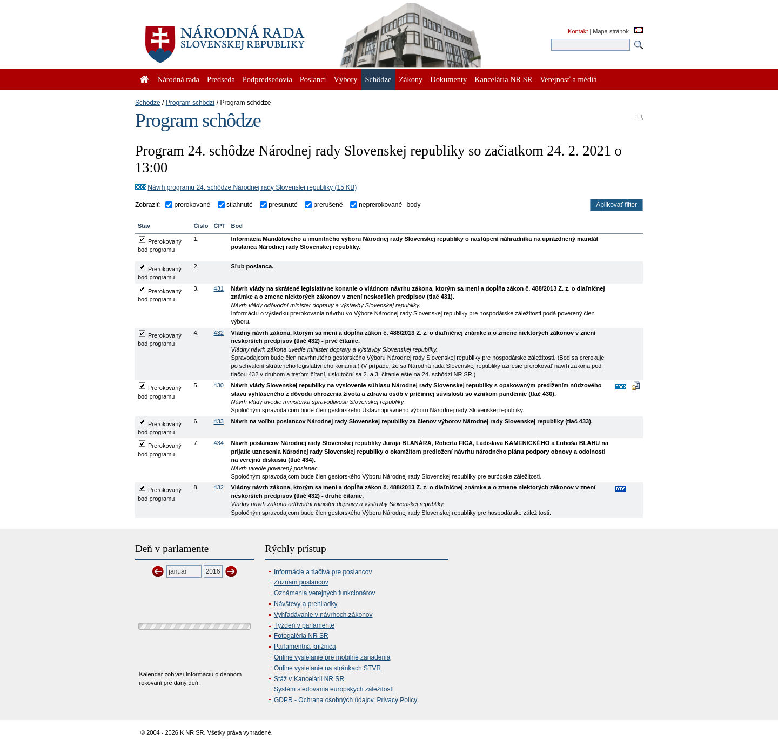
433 (219, 421)
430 (219, 385)
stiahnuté (239, 204)
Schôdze (147, 102)
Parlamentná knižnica (305, 646)
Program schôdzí (190, 102)
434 (219, 443)
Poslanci (313, 79)
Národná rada (178, 79)
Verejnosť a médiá (568, 79)
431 (219, 288)
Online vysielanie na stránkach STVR (327, 668)
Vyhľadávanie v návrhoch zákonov (323, 614)
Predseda (221, 79)
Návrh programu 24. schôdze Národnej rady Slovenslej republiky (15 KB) (252, 187)
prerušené (327, 204)
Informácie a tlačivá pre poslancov (323, 572)
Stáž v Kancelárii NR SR (309, 679)
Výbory (346, 79)
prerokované (191, 204)
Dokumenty (448, 79)
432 (219, 332)
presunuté (282, 204)
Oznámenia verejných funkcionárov (324, 593)
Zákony (410, 79)
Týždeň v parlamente (304, 625)
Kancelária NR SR (503, 79)
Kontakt (578, 31)
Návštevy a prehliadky (305, 604)
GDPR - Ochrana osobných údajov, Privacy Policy (345, 700)
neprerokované (379, 204)
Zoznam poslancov (301, 582)
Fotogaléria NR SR (301, 636)
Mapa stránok (611, 31)
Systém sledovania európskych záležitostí (334, 689)
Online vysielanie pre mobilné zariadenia (332, 657)
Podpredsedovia (267, 79)
